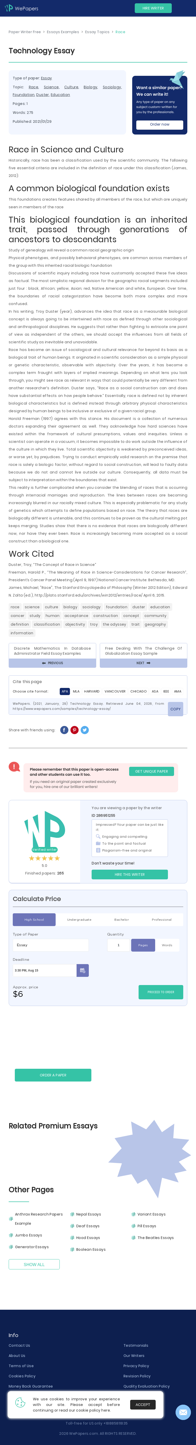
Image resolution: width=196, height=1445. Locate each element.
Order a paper (53, 1075)
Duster (42, 94)
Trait (135, 624)
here (105, 1410)
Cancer (17, 615)
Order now (160, 124)
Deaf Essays (88, 1226)
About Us (17, 1355)
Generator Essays (32, 1246)
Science (51, 87)
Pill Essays (147, 1226)
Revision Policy (137, 1376)
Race (34, 87)
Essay (46, 78)
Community (155, 615)
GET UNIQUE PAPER (151, 771)
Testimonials (136, 1345)
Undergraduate (79, 919)
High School (34, 919)
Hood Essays (88, 1237)
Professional (162, 919)
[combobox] (51, 945)
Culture (71, 87)
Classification (47, 624)
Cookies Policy (22, 1376)
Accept (143, 1405)
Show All (34, 1264)
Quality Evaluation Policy (147, 1386)
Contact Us (19, 1345)
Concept (131, 615)
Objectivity (75, 624)
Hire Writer (153, 8)
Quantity (115, 934)
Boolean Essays (91, 1249)
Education (60, 94)
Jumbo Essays (28, 1235)
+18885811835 (115, 1423)
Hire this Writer (130, 874)
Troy (94, 624)
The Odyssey (114, 624)
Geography (155, 624)
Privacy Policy (136, 1365)
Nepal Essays (88, 1214)
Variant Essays (152, 1214)
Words (167, 945)
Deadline (21, 959)
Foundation (23, 94)
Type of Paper (26, 934)
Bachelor (121, 919)
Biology (90, 87)
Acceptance (76, 615)
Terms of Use (21, 1365)
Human (52, 615)
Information (22, 633)
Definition (20, 624)
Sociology (112, 87)
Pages (143, 945)
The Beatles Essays (156, 1237)
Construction (105, 615)
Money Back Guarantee (31, 1386)
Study (35, 615)
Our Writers (134, 1355)
